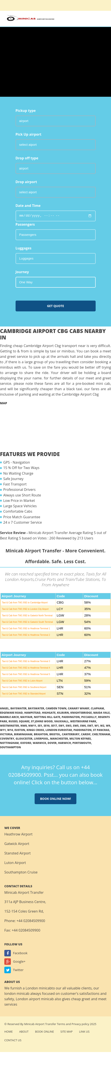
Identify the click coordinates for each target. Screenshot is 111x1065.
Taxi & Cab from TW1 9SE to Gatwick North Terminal (27, 615)
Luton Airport (15, 862)
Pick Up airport (29, 134)
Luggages (24, 248)
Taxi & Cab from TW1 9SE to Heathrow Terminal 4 (26, 668)
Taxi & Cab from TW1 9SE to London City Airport (25, 609)
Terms (61, 1024)
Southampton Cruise (21, 872)
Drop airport (26, 181)
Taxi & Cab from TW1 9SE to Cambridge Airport (25, 602)
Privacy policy (80, 1024)
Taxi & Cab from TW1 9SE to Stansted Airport (24, 694)
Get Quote (55, 306)
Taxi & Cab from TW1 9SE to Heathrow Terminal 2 (26, 635)
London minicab (38, 988)
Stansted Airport (17, 853)
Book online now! (55, 799)
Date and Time (28, 205)
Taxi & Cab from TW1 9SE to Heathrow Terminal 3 (26, 661)
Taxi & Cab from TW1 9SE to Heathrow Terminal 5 (26, 674)
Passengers (25, 224)
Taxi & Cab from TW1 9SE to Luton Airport (22, 681)
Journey (22, 271)
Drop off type (27, 158)
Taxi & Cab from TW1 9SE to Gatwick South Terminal (27, 622)
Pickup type (26, 110)
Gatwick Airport (16, 843)
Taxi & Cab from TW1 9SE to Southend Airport (24, 687)
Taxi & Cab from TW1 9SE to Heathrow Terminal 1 (26, 628)
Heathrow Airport (18, 834)
